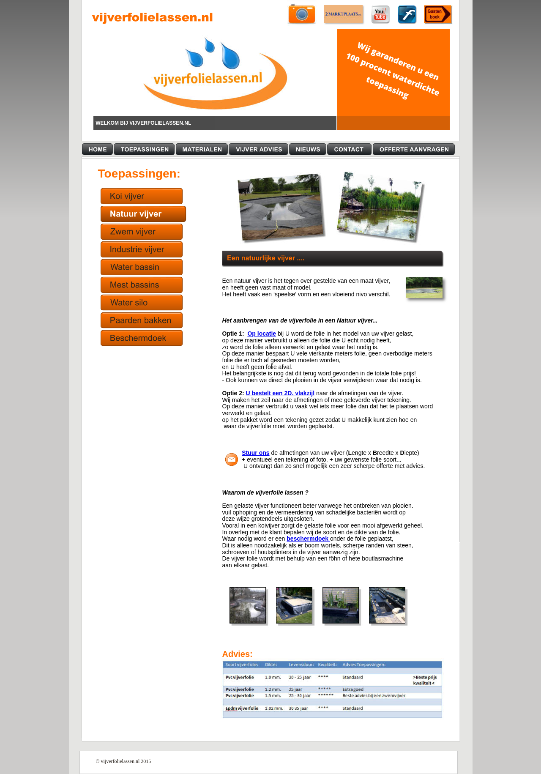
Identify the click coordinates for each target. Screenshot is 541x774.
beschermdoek (308, 538)
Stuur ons (255, 452)
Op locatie (261, 333)
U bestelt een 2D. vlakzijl (280, 393)
